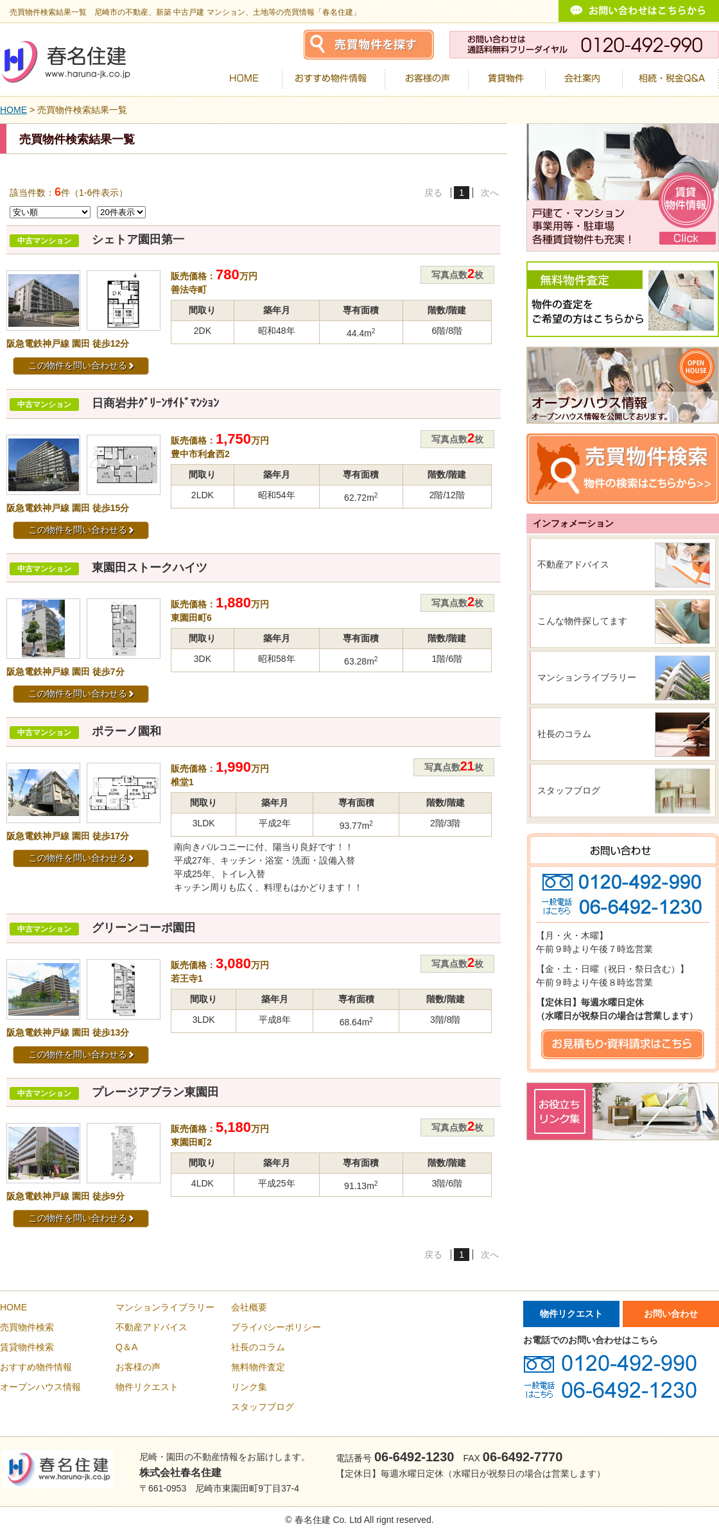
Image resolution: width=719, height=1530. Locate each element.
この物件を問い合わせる (81, 365)
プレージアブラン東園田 (155, 1092)
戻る (433, 192)
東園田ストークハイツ (149, 567)
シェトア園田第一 (138, 239)
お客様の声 (138, 1367)
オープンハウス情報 (40, 1387)
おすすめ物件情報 (36, 1367)
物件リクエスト (147, 1387)
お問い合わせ (671, 1313)
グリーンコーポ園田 (144, 927)
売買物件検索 (27, 1327)
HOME (13, 110)
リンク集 (249, 1387)
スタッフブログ (568, 790)
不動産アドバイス (573, 564)
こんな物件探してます (582, 621)
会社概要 (249, 1307)
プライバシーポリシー (276, 1327)
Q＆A (126, 1347)
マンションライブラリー (586, 677)
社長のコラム (564, 734)
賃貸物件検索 (27, 1347)
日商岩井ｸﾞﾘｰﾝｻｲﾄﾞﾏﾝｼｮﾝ (155, 403)
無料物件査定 (258, 1367)
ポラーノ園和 (126, 731)
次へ (490, 192)
